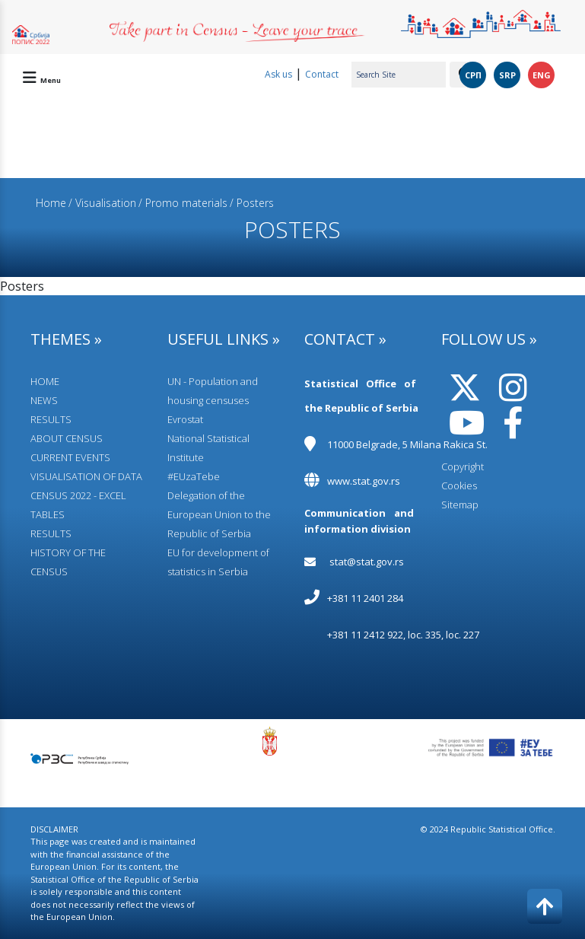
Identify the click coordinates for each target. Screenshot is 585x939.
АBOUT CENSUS (66, 438)
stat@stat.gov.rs (366, 561)
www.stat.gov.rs (363, 481)
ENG (542, 75)
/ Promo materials (182, 203)
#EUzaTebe (193, 476)
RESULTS (51, 419)
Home (51, 203)
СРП (473, 75)
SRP (507, 75)
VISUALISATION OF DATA (86, 476)
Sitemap (459, 504)
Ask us (278, 74)
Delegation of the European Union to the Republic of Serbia (219, 514)
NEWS (44, 400)
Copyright (462, 466)
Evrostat (185, 419)
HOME (44, 381)
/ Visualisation (102, 203)
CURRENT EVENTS (70, 457)
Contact (322, 74)
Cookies (459, 485)
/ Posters (252, 203)
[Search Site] (398, 75)
